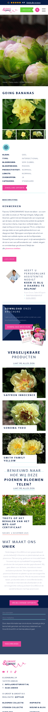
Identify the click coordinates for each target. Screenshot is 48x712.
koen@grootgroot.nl (34, 295)
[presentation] (21, 636)
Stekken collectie (12, 707)
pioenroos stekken (12, 248)
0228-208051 (31, 298)
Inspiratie (35, 703)
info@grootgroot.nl (17, 684)
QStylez (19, 697)
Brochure (27, 10)
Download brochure (19, 327)
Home (4, 82)
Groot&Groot (7, 8)
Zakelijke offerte (15, 188)
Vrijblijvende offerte (24, 603)
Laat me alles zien (24, 363)
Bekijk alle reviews (34, 2)
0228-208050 (11, 688)
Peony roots (13, 82)
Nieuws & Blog (38, 707)
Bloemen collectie (13, 703)
